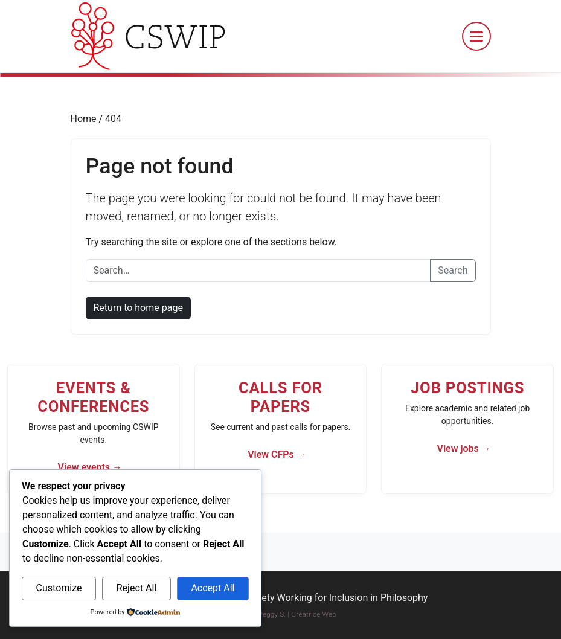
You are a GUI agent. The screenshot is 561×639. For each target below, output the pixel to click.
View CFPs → (277, 454)
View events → (90, 467)
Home (85, 118)
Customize (59, 588)
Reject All (136, 588)
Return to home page (138, 307)
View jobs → (463, 448)
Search (452, 270)
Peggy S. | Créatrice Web (297, 614)
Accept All (212, 588)
